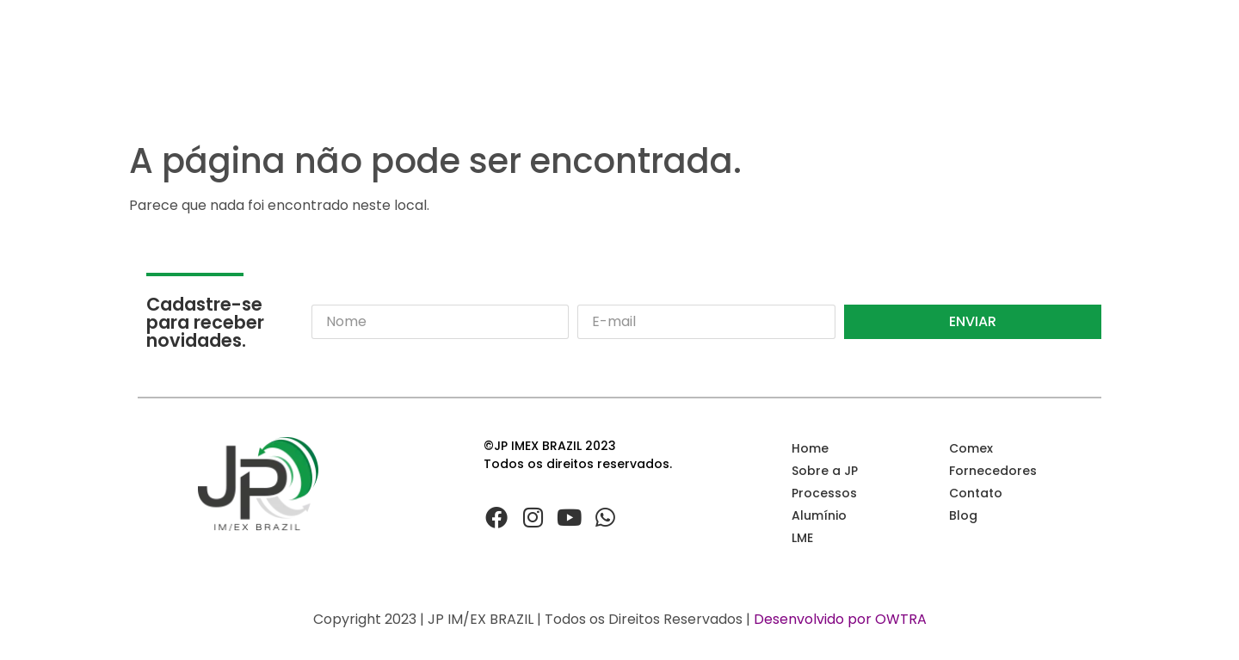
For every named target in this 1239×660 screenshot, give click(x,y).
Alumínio (819, 515)
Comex (971, 448)
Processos (824, 493)
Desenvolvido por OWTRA (840, 619)
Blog (963, 515)
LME (802, 537)
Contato (975, 493)
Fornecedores (993, 470)
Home (810, 448)
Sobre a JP (825, 470)
